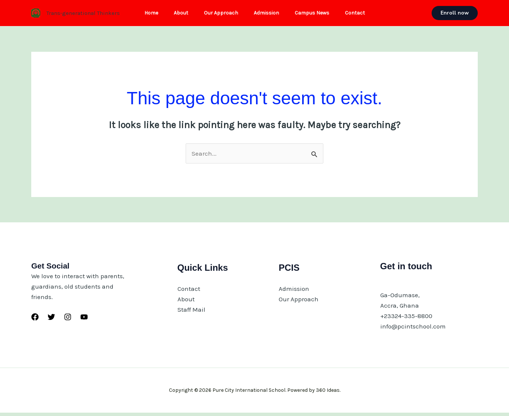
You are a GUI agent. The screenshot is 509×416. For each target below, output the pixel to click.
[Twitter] (51, 320)
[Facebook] (35, 320)
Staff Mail (191, 313)
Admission (267, 15)
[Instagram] (67, 320)
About (177, 15)
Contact (360, 15)
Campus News (315, 15)
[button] (455, 15)
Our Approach (220, 15)
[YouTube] (84, 320)
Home (146, 15)
